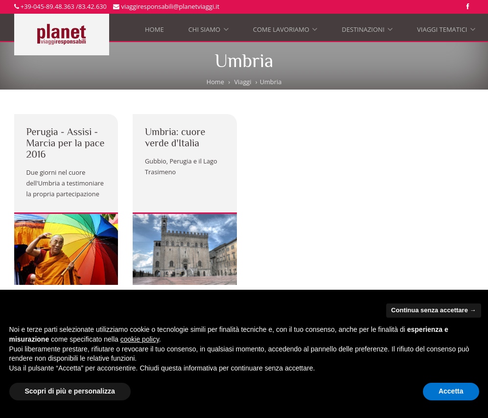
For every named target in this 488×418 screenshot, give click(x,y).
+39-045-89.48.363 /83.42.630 (60, 6)
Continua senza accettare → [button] (433, 310)
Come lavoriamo (285, 31)
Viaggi (242, 81)
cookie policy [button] (139, 339)
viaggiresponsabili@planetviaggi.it (166, 6)
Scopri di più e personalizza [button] (70, 391)
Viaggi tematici (446, 31)
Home (154, 29)
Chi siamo (208, 31)
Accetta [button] (451, 391)
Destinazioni (367, 31)
